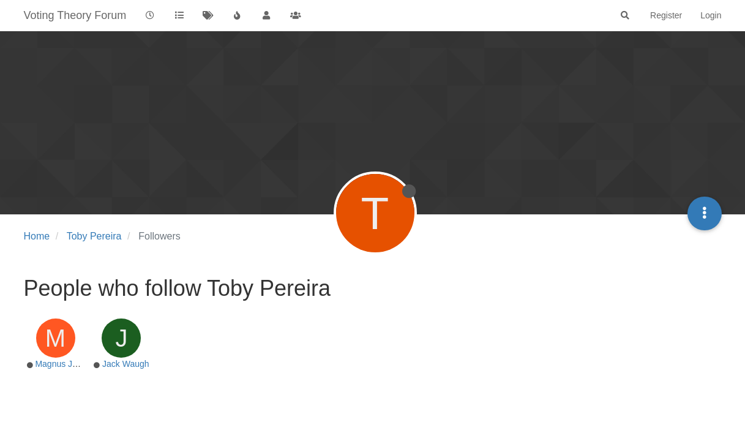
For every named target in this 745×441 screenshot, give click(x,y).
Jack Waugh (125, 364)
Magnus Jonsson (67, 364)
